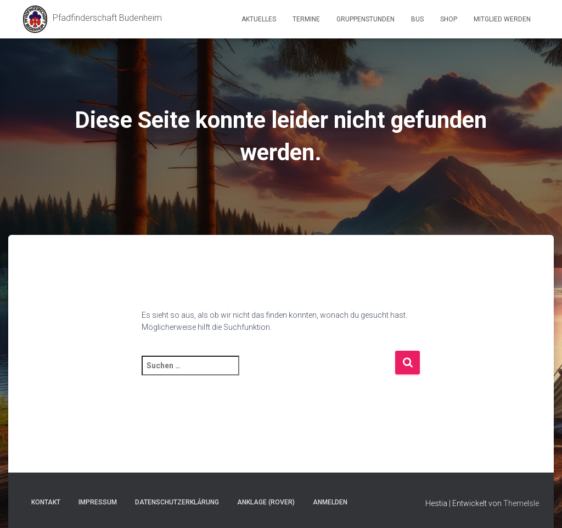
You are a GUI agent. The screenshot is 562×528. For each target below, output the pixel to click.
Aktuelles (258, 19)
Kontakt (45, 502)
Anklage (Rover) (266, 502)
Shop (448, 19)
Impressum (97, 502)
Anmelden (330, 502)
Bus (417, 19)
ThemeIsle (521, 503)
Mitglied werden (502, 19)
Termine (306, 19)
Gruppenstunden (365, 19)
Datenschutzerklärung (177, 502)
